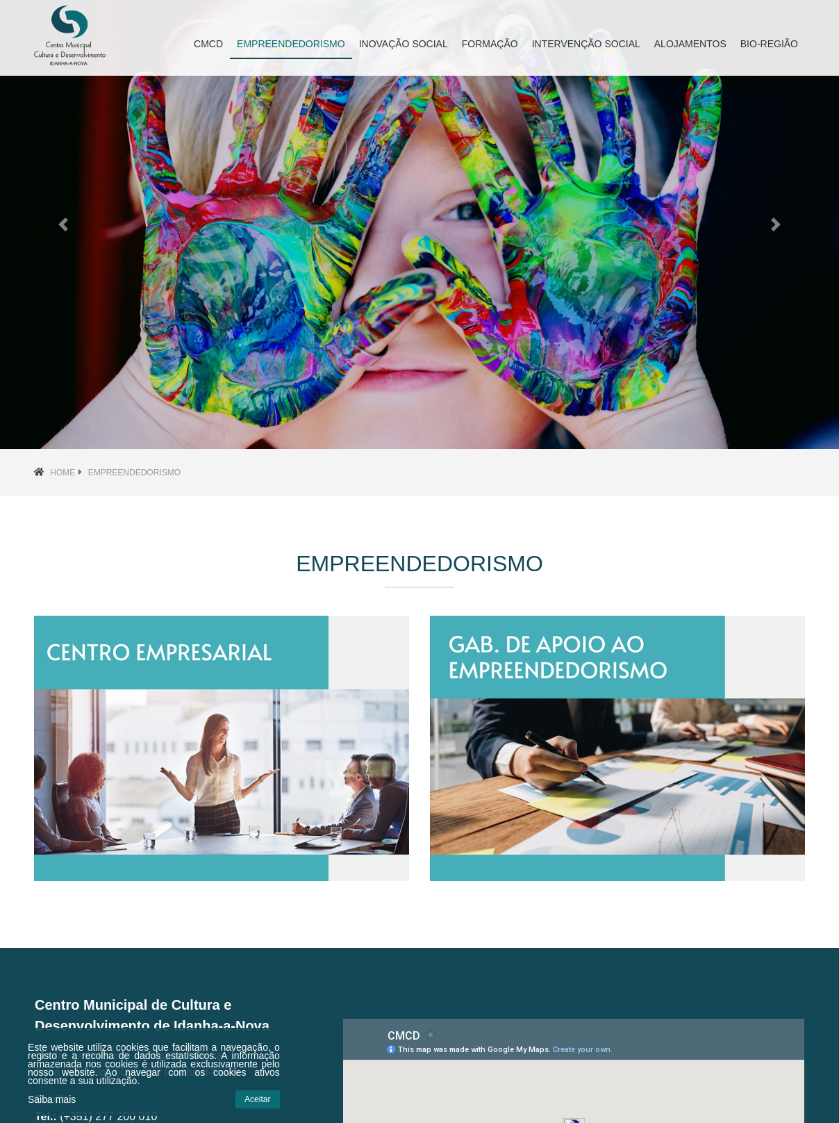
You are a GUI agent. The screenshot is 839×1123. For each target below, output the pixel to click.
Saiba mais (52, 1099)
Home (62, 472)
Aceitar (257, 1099)
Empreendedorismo (134, 472)
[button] (63, 224)
